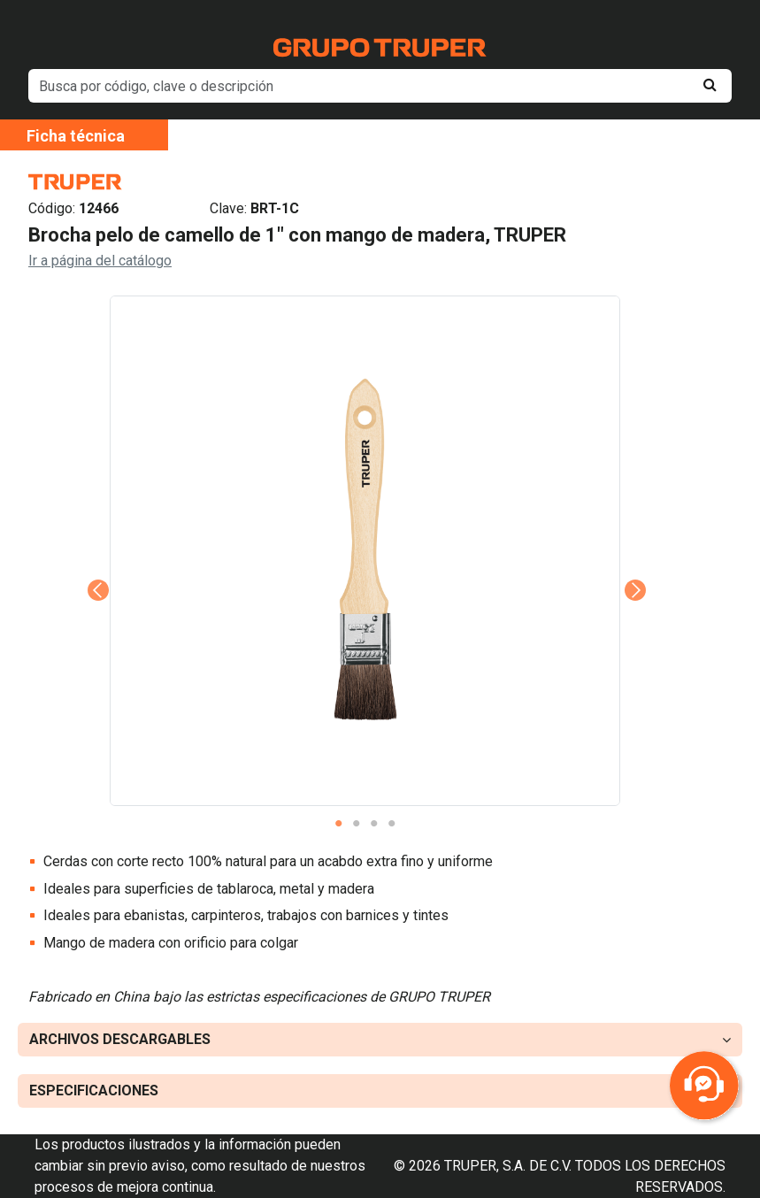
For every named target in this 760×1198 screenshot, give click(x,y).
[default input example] (380, 86)
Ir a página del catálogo (100, 260)
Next (633, 565)
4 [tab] (392, 824)
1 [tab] (339, 824)
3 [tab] (374, 824)
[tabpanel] (365, 551)
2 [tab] (356, 824)
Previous (96, 565)
